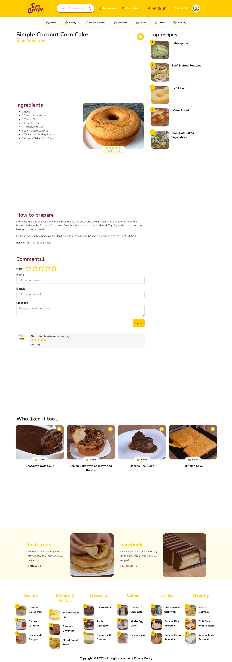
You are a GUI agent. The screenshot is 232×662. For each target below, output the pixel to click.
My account (182, 8)
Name (20, 275)
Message (22, 303)
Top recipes (110, 8)
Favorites (132, 8)
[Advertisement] (80, 74)
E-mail (20, 289)
